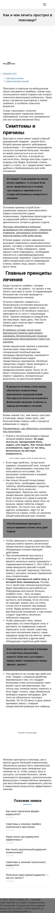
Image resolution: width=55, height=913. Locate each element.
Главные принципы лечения (17, 81)
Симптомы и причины (14, 78)
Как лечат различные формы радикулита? (22, 813)
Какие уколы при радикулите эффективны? (22, 838)
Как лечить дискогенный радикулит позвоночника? (26, 851)
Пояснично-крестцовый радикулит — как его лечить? (27, 876)
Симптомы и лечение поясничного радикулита (26, 864)
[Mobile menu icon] (45, 4)
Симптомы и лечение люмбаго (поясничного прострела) (23, 825)
